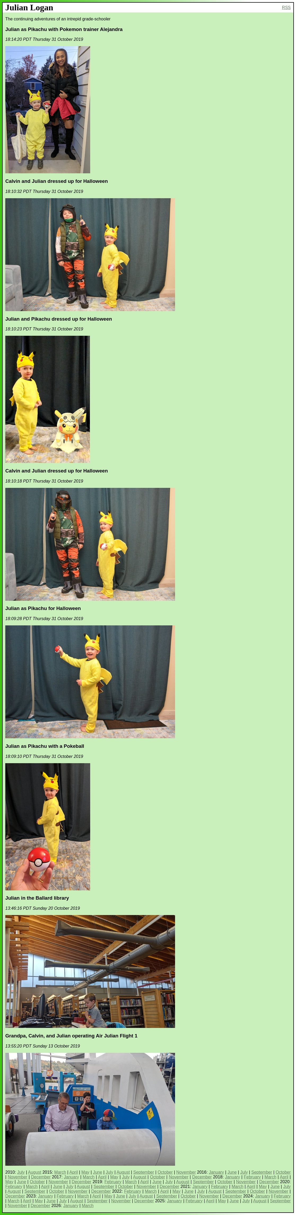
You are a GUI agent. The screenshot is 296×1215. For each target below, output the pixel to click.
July (21, 1172)
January (216, 1172)
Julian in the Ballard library (37, 898)
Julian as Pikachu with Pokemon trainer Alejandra (64, 29)
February (252, 1177)
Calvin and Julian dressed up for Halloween (56, 181)
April (73, 1172)
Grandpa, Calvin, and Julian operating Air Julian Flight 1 (71, 1036)
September (143, 1172)
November (186, 1172)
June (97, 1172)
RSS (286, 7)
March (60, 1172)
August (34, 1172)
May (85, 1172)
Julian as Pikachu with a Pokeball (44, 746)
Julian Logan (29, 7)
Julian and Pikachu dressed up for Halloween (58, 319)
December (41, 1177)
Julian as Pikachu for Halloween (43, 608)
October (165, 1172)
